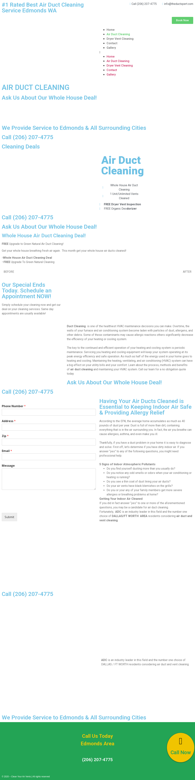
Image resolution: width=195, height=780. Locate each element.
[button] (182, 20)
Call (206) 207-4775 (27, 137)
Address (9, 421)
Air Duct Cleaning (118, 34)
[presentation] (29, 506)
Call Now (180, 753)
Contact (112, 43)
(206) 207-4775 (97, 759)
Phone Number (14, 406)
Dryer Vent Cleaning (120, 38)
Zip (5, 436)
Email (7, 451)
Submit (9, 517)
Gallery (111, 47)
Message (8, 466)
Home (111, 29)
